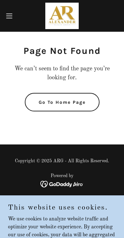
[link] (61, 16)
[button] (12, 15)
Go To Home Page (62, 102)
